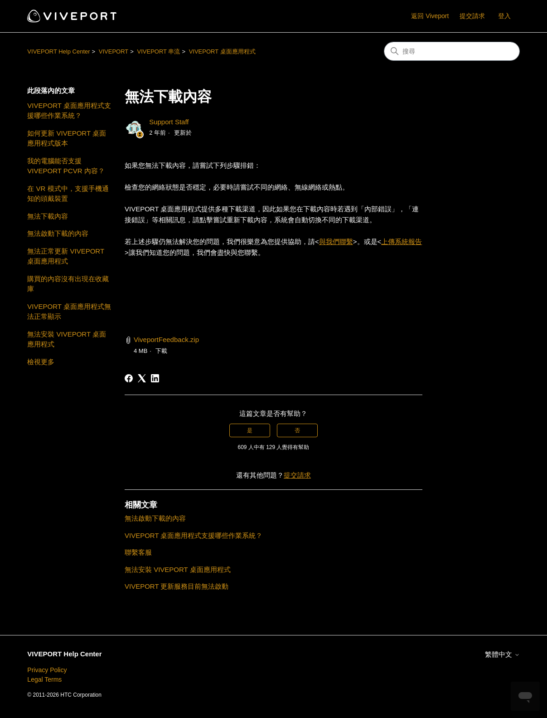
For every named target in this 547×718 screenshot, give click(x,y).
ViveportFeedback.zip (166, 339)
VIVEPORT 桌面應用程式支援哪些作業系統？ (69, 111)
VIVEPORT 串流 (158, 51)
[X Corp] (142, 378)
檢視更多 (40, 362)
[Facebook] (129, 378)
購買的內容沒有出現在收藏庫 (68, 284)
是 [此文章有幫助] (249, 430)
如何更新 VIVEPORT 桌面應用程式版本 (66, 138)
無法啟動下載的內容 (57, 233)
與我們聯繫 (336, 241)
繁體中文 (502, 654)
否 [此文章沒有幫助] (297, 430)
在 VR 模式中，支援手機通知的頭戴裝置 (67, 194)
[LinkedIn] (155, 378)
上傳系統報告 (401, 241)
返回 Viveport (430, 16)
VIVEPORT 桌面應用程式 (222, 51)
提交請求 (472, 16)
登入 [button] (504, 16)
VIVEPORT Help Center (58, 51)
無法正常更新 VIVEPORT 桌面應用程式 (65, 256)
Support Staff (169, 122)
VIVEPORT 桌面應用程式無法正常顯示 (69, 312)
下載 (161, 350)
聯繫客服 (138, 552)
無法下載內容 (47, 216)
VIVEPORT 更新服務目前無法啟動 (176, 586)
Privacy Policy (47, 670)
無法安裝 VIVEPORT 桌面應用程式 (66, 339)
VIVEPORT (114, 51)
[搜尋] (451, 51)
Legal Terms (44, 679)
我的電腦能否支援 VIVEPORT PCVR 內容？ (65, 166)
